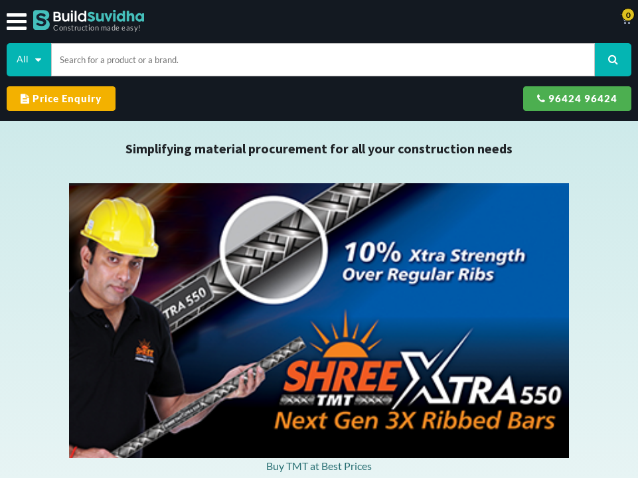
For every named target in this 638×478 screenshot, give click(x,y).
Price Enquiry (61, 98)
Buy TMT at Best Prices (319, 465)
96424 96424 (577, 98)
